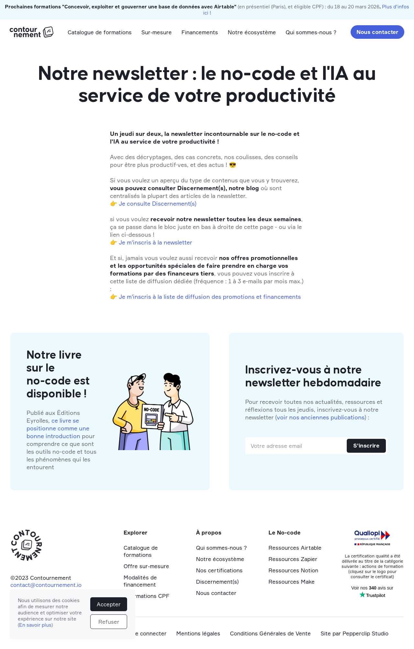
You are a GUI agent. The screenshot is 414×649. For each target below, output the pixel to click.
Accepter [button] (109, 604)
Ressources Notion (293, 570)
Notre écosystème (252, 32)
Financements (199, 32)
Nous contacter (377, 31)
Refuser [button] (108, 621)
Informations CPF (146, 595)
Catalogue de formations (100, 32)
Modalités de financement (140, 581)
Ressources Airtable (294, 547)
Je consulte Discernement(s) (157, 203)
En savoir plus (35, 625)
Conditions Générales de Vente (270, 633)
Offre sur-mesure (146, 566)
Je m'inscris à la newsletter (155, 242)
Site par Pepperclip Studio (354, 633)
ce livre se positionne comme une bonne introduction (58, 428)
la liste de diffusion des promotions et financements (229, 296)
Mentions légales (198, 633)
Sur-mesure (156, 32)
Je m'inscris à (137, 296)
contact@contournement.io (46, 584)
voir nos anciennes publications (321, 417)
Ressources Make (291, 581)
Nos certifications (219, 570)
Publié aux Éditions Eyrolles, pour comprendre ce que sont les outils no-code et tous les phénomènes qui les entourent (61, 440)
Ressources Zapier (292, 559)
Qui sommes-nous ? (311, 32)
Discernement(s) (217, 581)
